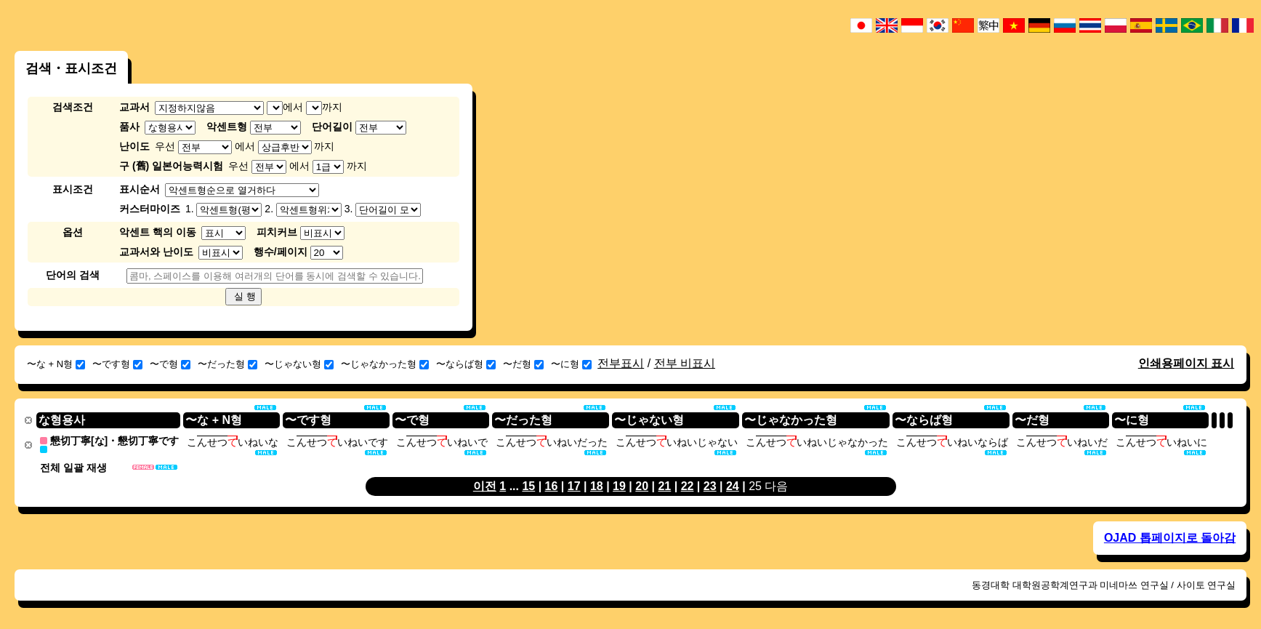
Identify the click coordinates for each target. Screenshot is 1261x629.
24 (732, 485)
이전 (484, 485)
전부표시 (620, 363)
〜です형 (117, 363)
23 (710, 485)
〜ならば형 (466, 363)
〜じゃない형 (299, 363)
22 (687, 485)
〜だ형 (523, 363)
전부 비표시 (684, 363)
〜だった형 (227, 363)
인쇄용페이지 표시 (1186, 363)
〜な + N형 (56, 363)
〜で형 (170, 363)
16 (551, 485)
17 (574, 485)
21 (664, 485)
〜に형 (571, 363)
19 (619, 485)
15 (528, 485)
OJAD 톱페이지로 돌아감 (1170, 537)
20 (641, 485)
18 (596, 485)
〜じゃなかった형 (385, 363)
